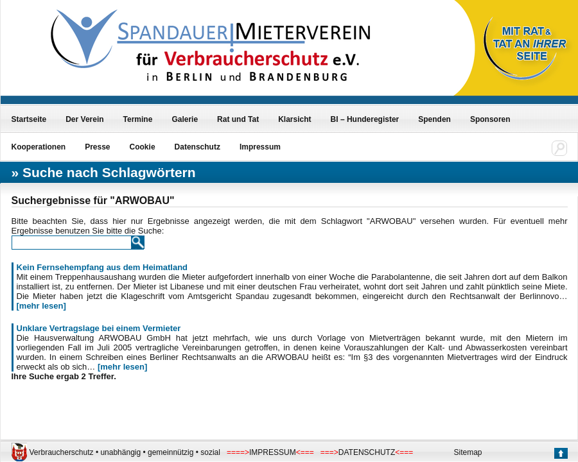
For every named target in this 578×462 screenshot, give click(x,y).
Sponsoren (490, 119)
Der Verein (84, 119)
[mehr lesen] (41, 306)
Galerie (184, 119)
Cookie (142, 146)
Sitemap (468, 452)
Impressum (260, 146)
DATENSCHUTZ (366, 452)
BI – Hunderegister (365, 119)
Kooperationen (39, 146)
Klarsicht (294, 119)
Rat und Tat (238, 119)
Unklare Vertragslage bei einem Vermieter (99, 328)
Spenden (434, 119)
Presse (97, 146)
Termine (138, 119)
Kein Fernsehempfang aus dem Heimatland (102, 267)
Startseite (29, 119)
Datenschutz (197, 146)
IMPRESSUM (272, 452)
